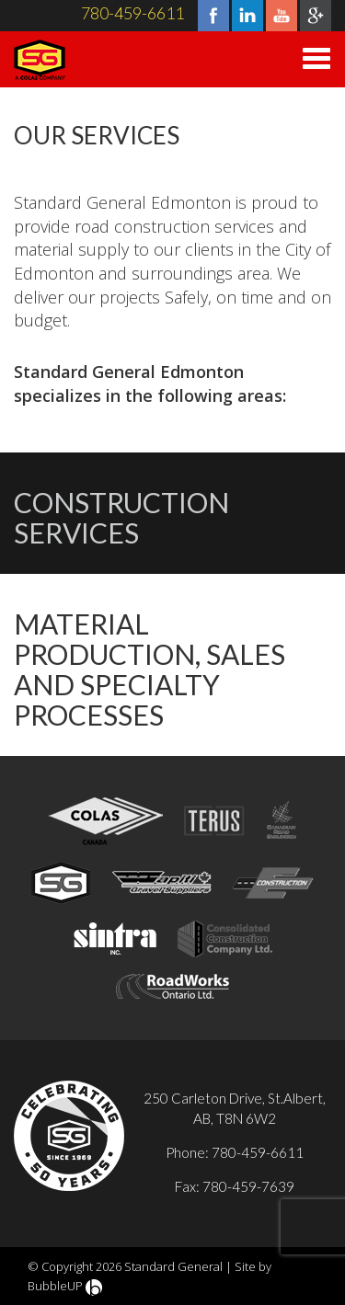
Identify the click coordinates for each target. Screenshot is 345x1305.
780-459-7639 (248, 1186)
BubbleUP (55, 1285)
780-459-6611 (132, 13)
